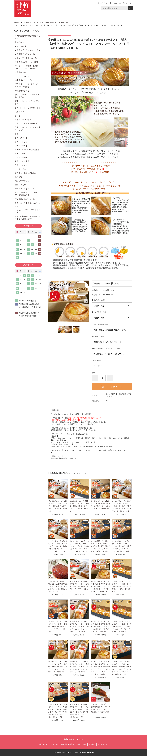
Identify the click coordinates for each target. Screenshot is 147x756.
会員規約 (92, 744)
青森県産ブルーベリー (24, 72)
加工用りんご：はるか (24, 80)
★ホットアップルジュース (26, 58)
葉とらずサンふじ (22, 181)
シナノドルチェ (21, 142)
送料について (81, 744)
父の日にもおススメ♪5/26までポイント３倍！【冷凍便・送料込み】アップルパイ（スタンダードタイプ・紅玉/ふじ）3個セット (100, 626)
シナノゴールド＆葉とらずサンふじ (27, 204)
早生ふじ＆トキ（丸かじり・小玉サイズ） (27, 128)
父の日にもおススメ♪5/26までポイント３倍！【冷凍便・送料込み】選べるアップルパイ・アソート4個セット (100, 506)
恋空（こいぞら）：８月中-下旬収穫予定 (27, 96)
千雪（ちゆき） (21, 165)
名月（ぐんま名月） (23, 161)
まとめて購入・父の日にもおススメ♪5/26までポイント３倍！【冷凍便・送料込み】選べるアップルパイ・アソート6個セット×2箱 (121, 506)
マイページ (116, 3)
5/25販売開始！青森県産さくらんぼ (27, 37)
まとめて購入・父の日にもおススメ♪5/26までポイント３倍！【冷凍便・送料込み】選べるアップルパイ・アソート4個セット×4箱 (121, 546)
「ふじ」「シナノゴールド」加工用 (27, 211)
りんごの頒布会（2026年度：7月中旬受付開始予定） (27, 217)
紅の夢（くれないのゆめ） (26, 173)
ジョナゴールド (21, 157)
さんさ (17, 116)
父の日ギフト (20, 42)
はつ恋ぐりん (20, 169)
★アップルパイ (26, 22)
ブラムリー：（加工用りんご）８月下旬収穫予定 (27, 85)
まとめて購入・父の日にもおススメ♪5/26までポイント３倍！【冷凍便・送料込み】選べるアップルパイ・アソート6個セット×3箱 (58, 546)
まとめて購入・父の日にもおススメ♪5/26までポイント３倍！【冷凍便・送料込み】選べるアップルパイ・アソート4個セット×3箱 (100, 546)
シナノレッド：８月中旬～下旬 (27, 108)
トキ (16, 134)
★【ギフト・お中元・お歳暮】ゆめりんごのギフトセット (27, 67)
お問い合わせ (103, 744)
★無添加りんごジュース (25, 54)
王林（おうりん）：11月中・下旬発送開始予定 (27, 193)
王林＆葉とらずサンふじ (25, 199)
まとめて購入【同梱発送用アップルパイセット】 (51, 22)
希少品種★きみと (22, 91)
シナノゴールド (21, 146)
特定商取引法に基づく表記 (49, 744)
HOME (16, 22)
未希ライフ (19, 112)
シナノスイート (21, 138)
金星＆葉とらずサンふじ (25, 189)
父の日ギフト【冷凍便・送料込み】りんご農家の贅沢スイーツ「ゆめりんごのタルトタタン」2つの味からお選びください (58, 586)
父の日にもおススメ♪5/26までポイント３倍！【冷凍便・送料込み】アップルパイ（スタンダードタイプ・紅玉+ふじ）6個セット (100, 586)
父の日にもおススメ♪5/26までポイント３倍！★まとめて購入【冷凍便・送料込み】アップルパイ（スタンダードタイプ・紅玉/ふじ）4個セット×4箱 (79, 710)
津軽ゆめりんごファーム (74, 739)
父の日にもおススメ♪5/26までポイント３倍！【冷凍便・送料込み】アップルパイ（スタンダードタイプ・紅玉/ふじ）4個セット (79, 626)
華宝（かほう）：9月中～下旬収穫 (27, 102)
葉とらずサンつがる (23, 120)
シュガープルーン (22, 76)
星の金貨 (18, 177)
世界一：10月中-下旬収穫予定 (27, 150)
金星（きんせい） (22, 185)
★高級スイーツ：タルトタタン (27, 50)
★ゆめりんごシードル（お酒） (27, 62)
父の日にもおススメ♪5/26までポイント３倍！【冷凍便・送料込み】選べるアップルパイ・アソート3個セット (79, 506)
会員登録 (103, 3)
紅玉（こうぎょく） (23, 153)
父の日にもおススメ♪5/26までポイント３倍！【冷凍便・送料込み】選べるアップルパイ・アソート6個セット (58, 506)
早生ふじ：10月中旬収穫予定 (27, 123)
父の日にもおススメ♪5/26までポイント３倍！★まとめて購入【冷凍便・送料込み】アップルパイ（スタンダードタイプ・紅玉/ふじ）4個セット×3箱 (58, 710)
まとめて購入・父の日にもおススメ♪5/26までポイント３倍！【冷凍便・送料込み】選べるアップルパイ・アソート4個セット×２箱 (79, 546)
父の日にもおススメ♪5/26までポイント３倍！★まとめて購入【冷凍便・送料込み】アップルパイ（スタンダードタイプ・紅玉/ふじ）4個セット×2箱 (121, 668)
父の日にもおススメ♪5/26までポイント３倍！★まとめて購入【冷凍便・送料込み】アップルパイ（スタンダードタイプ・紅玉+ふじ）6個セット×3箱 (100, 668)
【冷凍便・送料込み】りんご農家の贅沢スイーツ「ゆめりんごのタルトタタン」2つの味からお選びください (100, 709)
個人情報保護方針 (67, 744)
